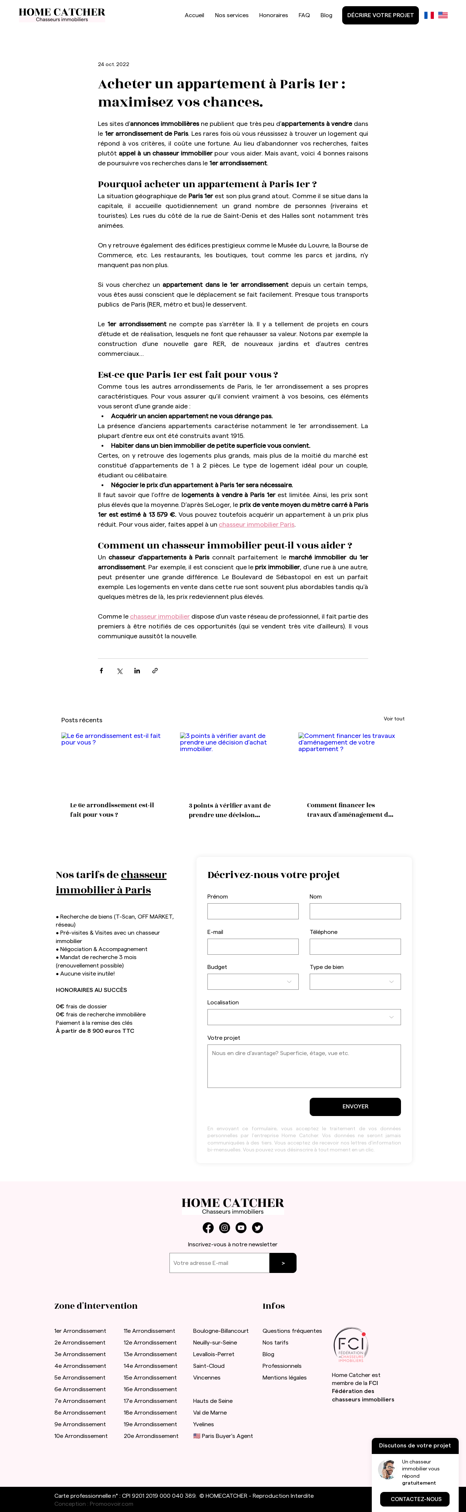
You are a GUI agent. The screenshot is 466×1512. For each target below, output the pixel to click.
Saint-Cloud (209, 1366)
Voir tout (394, 719)
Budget (217, 967)
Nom (316, 897)
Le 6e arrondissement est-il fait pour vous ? (112, 810)
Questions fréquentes (292, 1331)
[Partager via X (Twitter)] (119, 670)
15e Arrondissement (150, 1378)
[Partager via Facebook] (101, 670)
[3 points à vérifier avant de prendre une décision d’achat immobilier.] (233, 762)
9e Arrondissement (80, 1424)
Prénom (217, 897)
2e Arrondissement (80, 1343)
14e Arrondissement (150, 1366)
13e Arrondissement (150, 1354)
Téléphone (323, 932)
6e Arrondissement (80, 1389)
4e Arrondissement (80, 1366)
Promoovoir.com (111, 1504)
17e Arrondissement (150, 1401)
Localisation (223, 1002)
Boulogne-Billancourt (221, 1331)
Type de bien (327, 967)
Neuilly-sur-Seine (215, 1343)
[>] (283, 1263)
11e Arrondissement (149, 1331)
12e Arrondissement (150, 1343)
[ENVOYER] (355, 1107)
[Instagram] (224, 1227)
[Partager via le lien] (155, 670)
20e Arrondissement (151, 1436)
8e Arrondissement (80, 1413)
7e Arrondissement (80, 1401)
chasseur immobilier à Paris (111, 882)
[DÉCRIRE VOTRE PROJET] (380, 15)
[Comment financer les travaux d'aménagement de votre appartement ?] (351, 762)
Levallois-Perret (213, 1354)
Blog (268, 1354)
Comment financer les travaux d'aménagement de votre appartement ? (349, 810)
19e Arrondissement (150, 1424)
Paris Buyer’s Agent (227, 1436)
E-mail (215, 932)
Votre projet (223, 1038)
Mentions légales (285, 1378)
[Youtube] (241, 1227)
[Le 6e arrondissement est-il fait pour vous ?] (114, 762)
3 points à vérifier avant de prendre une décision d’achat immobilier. (230, 810)
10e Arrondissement (81, 1436)
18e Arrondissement (150, 1413)
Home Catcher (351, 1375)
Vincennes (207, 1378)
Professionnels (282, 1366)
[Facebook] (208, 1227)
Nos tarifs (276, 1343)
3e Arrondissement (80, 1354)
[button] (415, 1499)
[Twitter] (257, 1227)
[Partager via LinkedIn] (137, 670)
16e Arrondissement (150, 1389)
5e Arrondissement (80, 1378)
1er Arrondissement (80, 1331)
